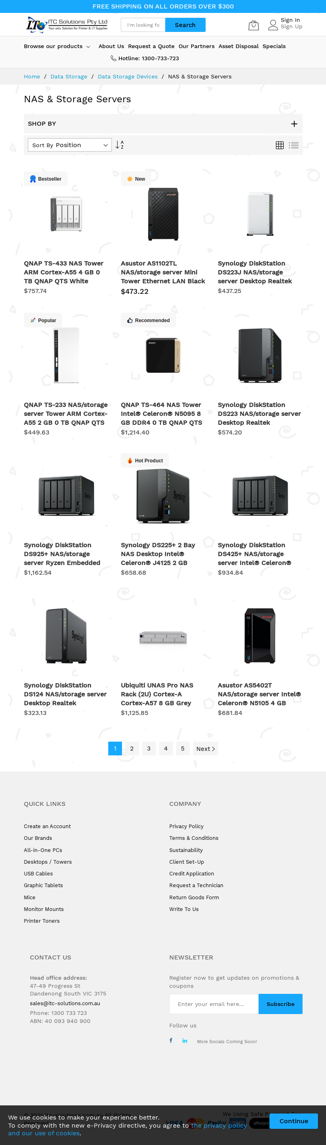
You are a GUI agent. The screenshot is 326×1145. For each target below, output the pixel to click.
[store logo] (66, 24)
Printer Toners (42, 921)
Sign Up (292, 26)
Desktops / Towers (48, 862)
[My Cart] (253, 25)
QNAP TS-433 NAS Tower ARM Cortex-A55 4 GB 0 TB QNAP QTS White (63, 272)
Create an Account (47, 826)
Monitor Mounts (44, 909)
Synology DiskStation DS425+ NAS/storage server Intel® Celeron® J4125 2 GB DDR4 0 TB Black (254, 562)
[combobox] (143, 25)
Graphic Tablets (43, 885)
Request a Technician (196, 885)
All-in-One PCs (43, 850)
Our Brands (38, 838)
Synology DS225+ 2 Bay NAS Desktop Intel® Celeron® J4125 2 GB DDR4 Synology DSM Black (158, 562)
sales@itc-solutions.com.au (65, 1003)
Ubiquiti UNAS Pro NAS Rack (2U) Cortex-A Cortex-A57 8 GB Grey (157, 694)
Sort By (42, 145)
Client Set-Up (186, 862)
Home (33, 76)
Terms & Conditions (194, 838)
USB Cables (38, 874)
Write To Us (184, 909)
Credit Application (191, 874)
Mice (30, 897)
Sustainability (186, 850)
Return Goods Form (194, 897)
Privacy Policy (186, 826)
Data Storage (69, 76)
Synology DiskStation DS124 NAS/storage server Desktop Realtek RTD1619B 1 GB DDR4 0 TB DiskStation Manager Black (66, 703)
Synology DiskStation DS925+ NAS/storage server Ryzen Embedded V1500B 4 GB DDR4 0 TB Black (62, 562)
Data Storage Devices (129, 76)
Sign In (290, 20)
